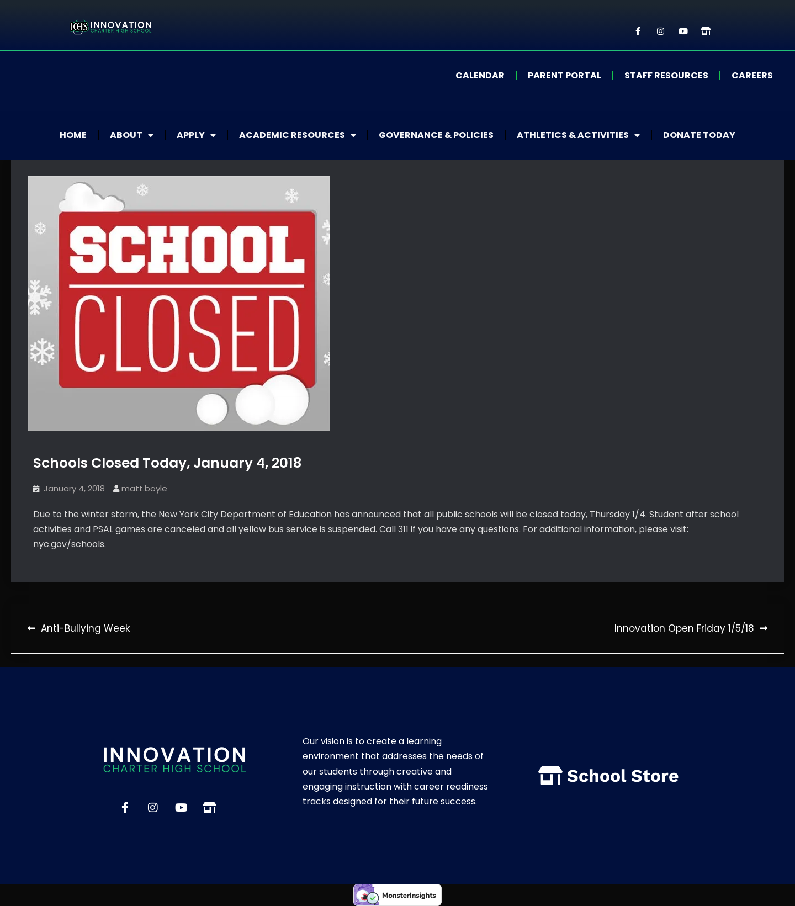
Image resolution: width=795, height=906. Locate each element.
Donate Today (700, 135)
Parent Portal (564, 75)
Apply (196, 135)
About (131, 135)
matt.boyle (144, 488)
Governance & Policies (436, 135)
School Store (623, 775)
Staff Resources (666, 75)
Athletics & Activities (578, 135)
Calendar (480, 75)
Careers (752, 75)
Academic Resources (297, 135)
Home (73, 135)
